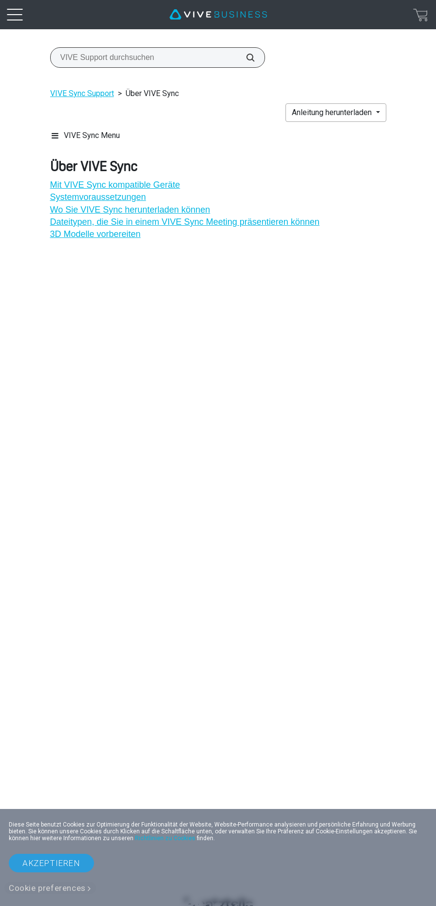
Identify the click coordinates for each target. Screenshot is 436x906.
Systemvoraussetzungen (98, 197)
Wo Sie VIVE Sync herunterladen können (130, 210)
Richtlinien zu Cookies (165, 838)
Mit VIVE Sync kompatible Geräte (115, 185)
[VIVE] (218, 14)
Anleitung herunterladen (333, 112)
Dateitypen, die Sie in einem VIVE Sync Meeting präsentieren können (185, 222)
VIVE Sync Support (82, 93)
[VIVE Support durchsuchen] (245, 57)
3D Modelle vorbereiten (95, 234)
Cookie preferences (47, 888)
